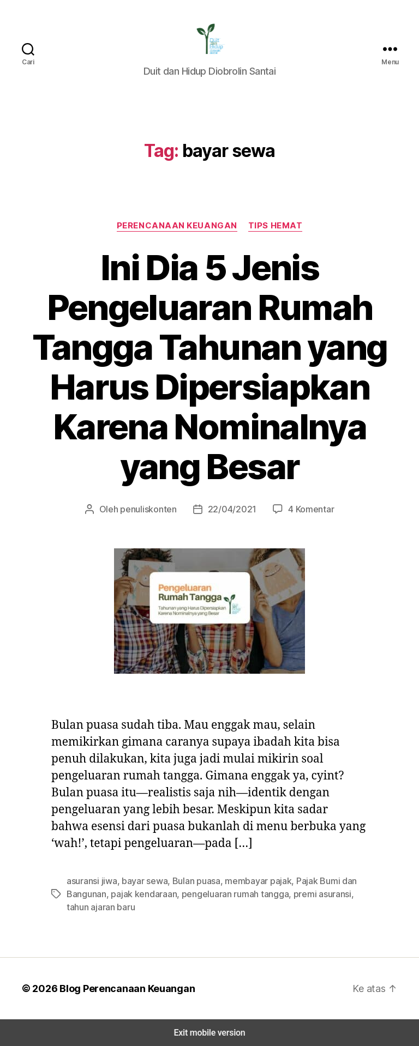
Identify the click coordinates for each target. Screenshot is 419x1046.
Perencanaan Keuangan (178, 225)
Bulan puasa (190, 880)
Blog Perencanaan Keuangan (121, 988)
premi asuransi (310, 893)
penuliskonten (152, 508)
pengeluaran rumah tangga (227, 893)
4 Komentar (305, 508)
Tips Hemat (275, 225)
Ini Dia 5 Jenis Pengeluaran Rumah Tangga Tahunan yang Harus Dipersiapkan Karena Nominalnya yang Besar (209, 367)
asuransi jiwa (91, 880)
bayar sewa (141, 880)
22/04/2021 (231, 508)
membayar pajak (250, 880)
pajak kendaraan (141, 893)
